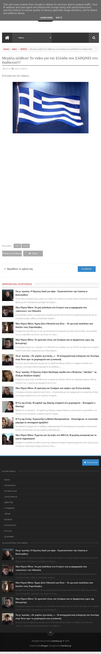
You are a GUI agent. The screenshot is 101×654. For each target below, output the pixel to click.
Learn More (46, 17)
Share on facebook (11, 254)
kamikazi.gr (57, 643)
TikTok (7, 516)
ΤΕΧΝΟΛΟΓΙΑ (10, 528)
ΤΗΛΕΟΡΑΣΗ (9, 488)
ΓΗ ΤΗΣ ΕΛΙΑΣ (10, 494)
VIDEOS (23, 49)
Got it (59, 17)
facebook (87, 271)
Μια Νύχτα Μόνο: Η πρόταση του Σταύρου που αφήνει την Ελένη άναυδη (52, 390)
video (14, 49)
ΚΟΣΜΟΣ (8, 522)
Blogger (44, 648)
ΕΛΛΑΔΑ (8, 533)
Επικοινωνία (90, 465)
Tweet (31, 253)
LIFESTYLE (8, 505)
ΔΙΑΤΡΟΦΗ (9, 539)
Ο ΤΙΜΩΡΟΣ (9, 511)
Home (6, 49)
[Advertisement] (50, 157)
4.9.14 (7, 69)
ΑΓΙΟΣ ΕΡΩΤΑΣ (10, 499)
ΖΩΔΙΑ (7, 482)
